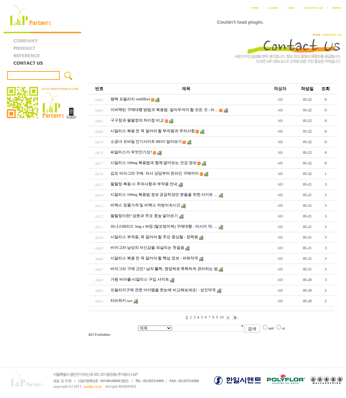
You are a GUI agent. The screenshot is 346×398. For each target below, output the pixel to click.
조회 (325, 88)
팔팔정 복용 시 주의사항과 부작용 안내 (144, 184)
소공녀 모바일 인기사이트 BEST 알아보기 (146, 142)
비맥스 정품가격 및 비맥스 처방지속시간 (145, 205)
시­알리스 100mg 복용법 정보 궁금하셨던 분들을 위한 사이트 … (164, 195)
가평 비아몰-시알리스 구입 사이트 (140, 279)
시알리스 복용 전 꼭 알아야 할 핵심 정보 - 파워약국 (154, 258)
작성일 (307, 88)
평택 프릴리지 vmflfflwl (130, 99)
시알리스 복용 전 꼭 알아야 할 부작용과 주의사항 (153, 131)
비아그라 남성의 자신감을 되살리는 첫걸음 (147, 248)
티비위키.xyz (121, 301)
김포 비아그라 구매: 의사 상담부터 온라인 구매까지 (155, 173)
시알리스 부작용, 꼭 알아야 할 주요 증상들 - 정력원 (154, 237)
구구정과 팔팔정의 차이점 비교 (137, 120)
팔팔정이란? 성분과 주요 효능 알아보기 (144, 216)
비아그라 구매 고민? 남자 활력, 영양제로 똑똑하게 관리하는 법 (164, 269)
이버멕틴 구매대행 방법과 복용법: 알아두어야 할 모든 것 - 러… (164, 110)
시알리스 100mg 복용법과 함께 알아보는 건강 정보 (154, 163)
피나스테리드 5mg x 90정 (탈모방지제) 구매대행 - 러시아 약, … (164, 226)
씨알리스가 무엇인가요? (131, 152)
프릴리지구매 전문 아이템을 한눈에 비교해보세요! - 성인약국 (163, 290)
